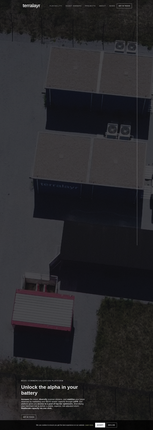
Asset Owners (74, 6)
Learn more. (89, 425)
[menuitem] (56, 6)
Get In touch (124, 6)
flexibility (56, 6)
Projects (90, 6)
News (112, 6)
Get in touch (28, 417)
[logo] (31, 6)
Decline (111, 425)
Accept (100, 425)
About (102, 6)
